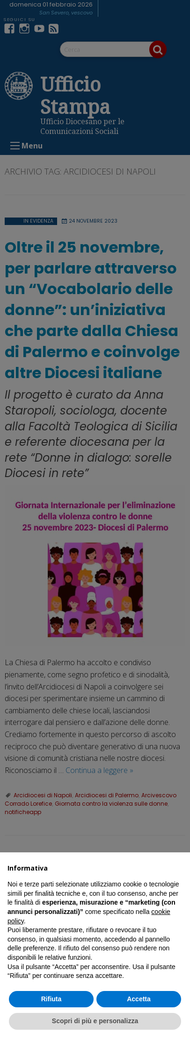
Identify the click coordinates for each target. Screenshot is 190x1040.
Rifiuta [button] (51, 999)
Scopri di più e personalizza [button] (95, 1021)
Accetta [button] (139, 999)
